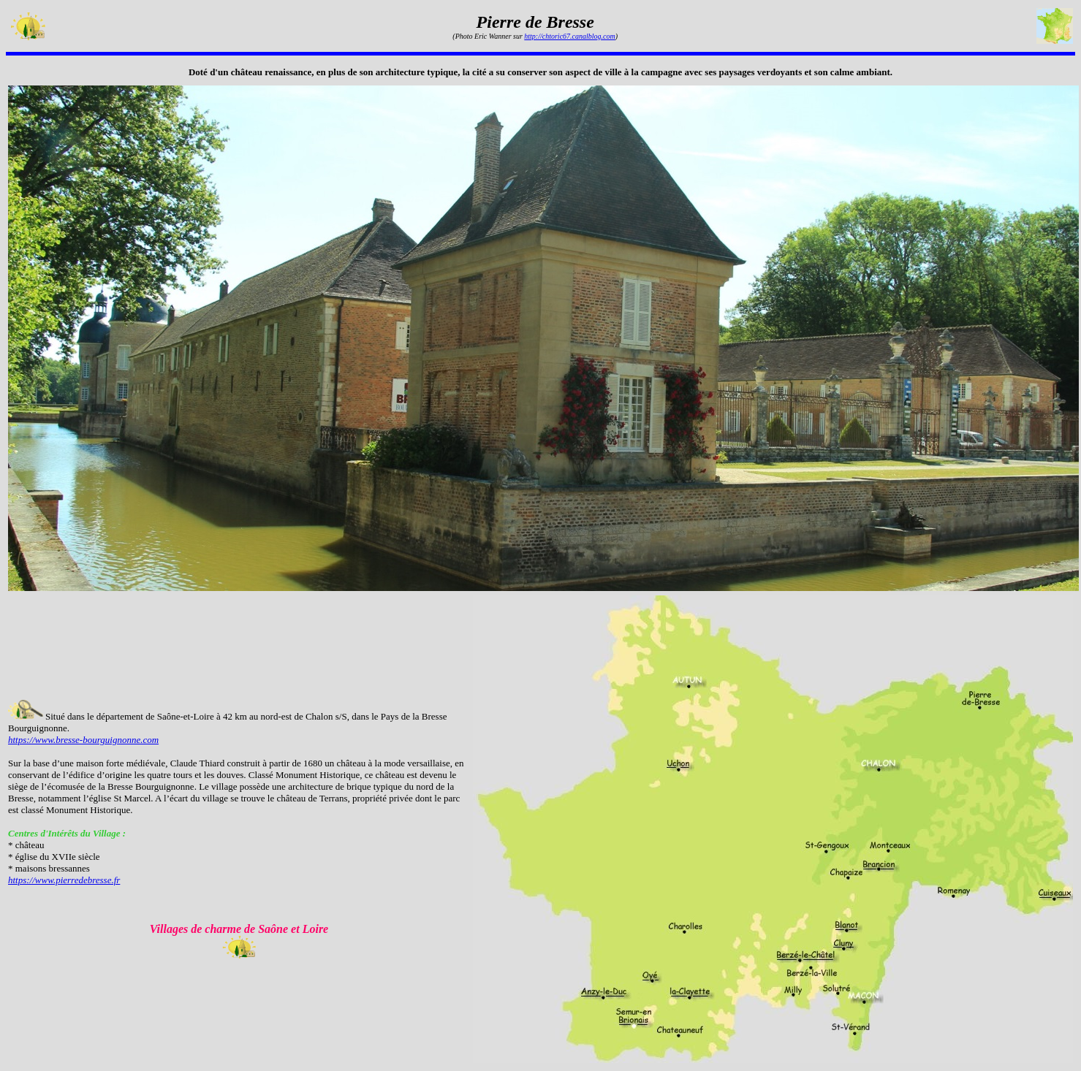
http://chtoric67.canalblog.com (569, 36)
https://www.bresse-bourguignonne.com (83, 739)
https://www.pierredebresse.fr (64, 879)
